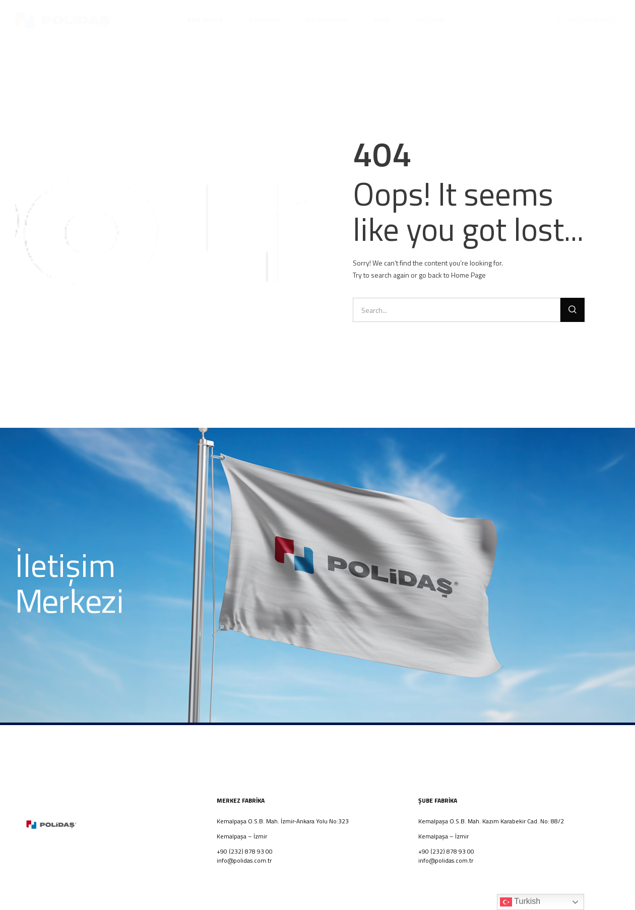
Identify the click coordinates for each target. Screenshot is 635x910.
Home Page (468, 275)
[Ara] (572, 310)
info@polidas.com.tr (244, 860)
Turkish (520, 902)
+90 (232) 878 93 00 (446, 851)
